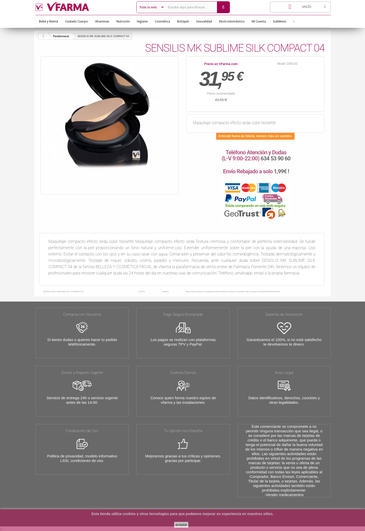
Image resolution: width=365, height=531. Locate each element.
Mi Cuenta (259, 21)
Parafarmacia (61, 36)
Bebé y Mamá (48, 21)
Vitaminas (102, 21)
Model (281, 64)
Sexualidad (204, 21)
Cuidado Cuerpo (76, 21)
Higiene (142, 21)
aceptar (181, 525)
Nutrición (123, 21)
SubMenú (279, 21)
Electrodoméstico (232, 21)
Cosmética (162, 21)
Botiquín (183, 21)
